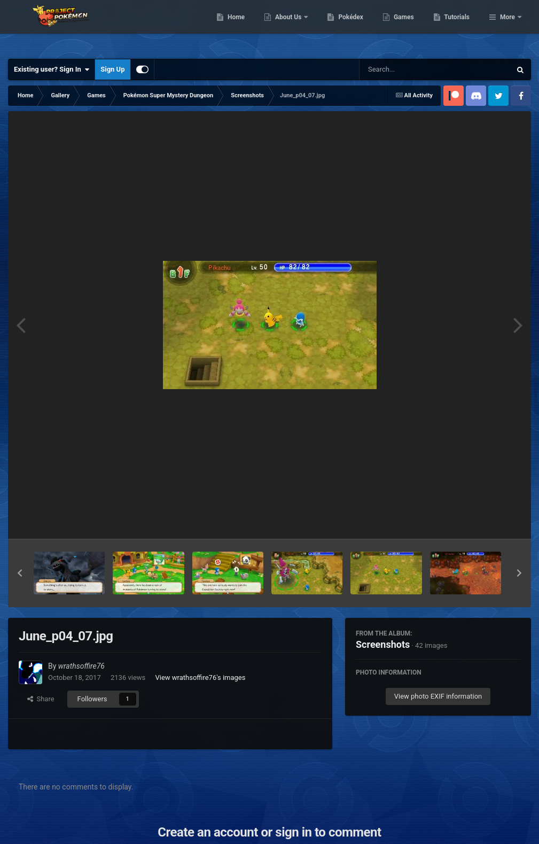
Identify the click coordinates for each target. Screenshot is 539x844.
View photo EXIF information (438, 696)
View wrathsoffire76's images (200, 677)
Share (40, 699)
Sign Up (112, 69)
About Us (343, 26)
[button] (20, 573)
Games (459, 26)
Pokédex (406, 26)
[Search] (408, 69)
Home (291, 26)
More (507, 26)
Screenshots (383, 644)
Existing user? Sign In (51, 69)
